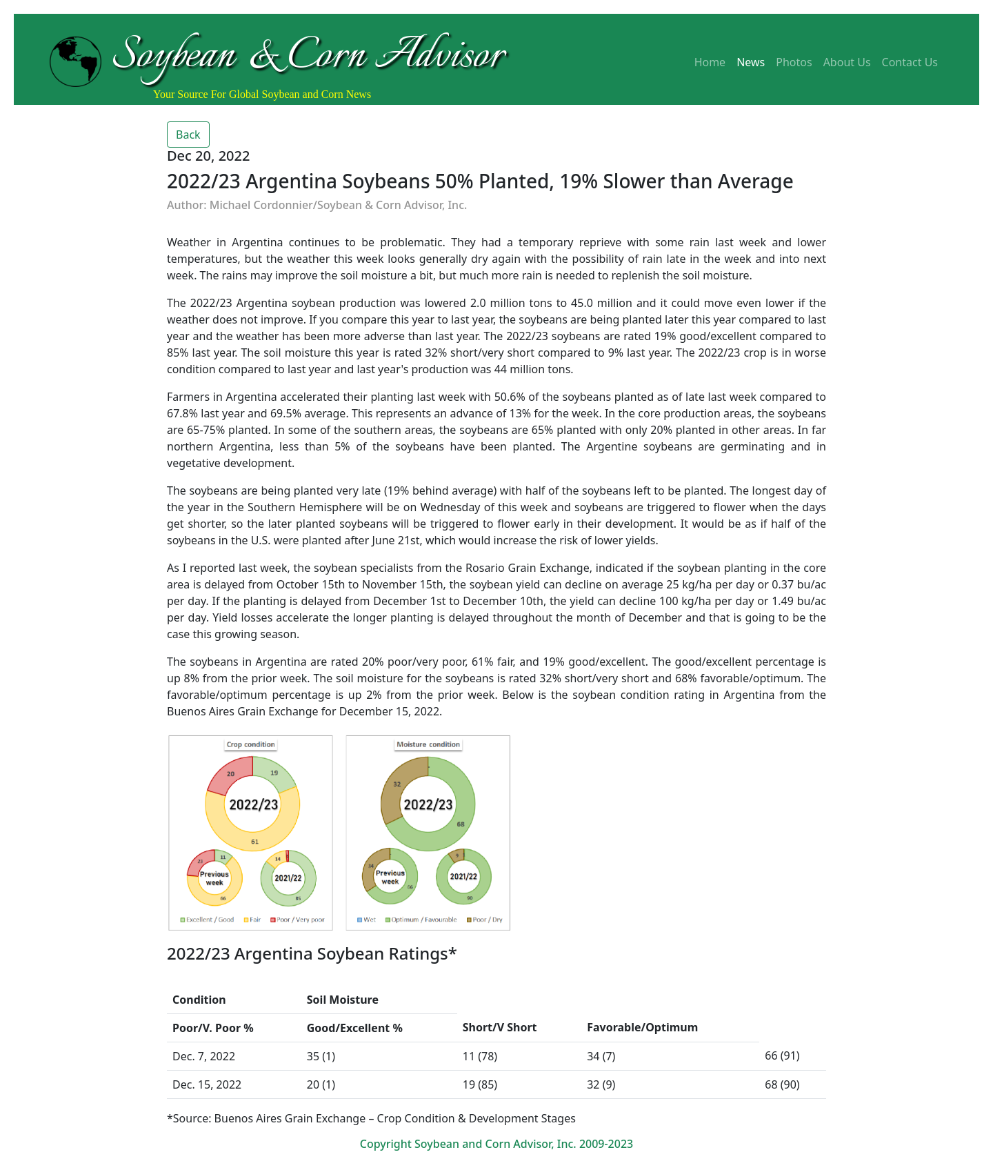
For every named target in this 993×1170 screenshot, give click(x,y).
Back (188, 134)
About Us (847, 62)
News (750, 62)
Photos (794, 62)
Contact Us (910, 62)
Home (710, 62)
